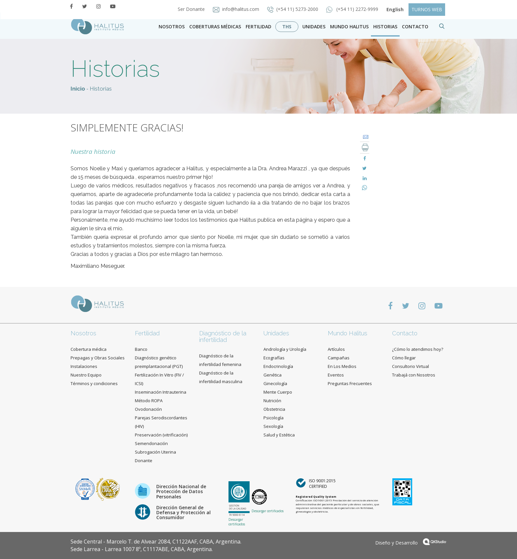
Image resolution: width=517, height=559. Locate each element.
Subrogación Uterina (155, 452)
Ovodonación (148, 409)
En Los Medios (342, 366)
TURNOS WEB (426, 9)
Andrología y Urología (284, 349)
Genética (272, 375)
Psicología (273, 418)
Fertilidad (258, 26)
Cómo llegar (404, 358)
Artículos (336, 349)
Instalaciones (84, 366)
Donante (143, 460)
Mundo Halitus (349, 26)
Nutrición (272, 401)
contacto (415, 26)
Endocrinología (278, 366)
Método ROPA (149, 401)
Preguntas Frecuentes (350, 383)
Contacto (404, 333)
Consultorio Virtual (410, 366)
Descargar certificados (236, 521)
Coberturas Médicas (215, 26)
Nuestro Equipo (86, 375)
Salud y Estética (279, 435)
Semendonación (151, 443)
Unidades (313, 26)
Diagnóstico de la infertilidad (222, 336)
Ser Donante (192, 9)
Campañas (339, 358)
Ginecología (275, 383)
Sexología (273, 426)
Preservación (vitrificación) (161, 435)
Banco (141, 349)
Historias (385, 26)
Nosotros (172, 26)
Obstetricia (274, 409)
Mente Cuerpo (277, 392)
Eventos (336, 375)
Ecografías (274, 358)
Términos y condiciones (94, 383)
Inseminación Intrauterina (160, 392)
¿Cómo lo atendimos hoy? (417, 349)
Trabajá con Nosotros (413, 375)
